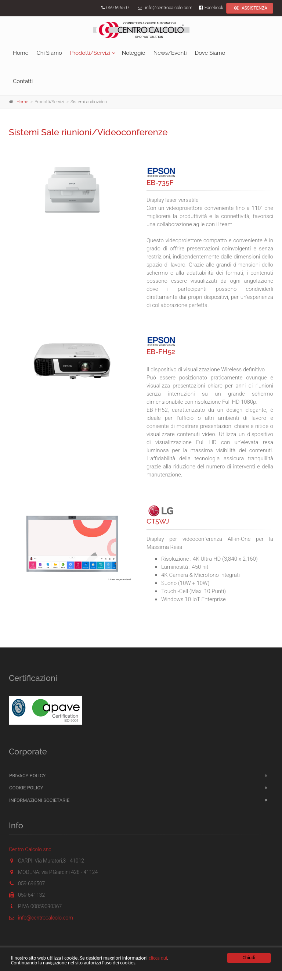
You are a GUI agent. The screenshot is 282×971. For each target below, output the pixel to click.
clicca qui (158, 958)
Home (20, 53)
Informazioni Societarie (39, 800)
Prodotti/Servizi (90, 53)
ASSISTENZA (249, 8)
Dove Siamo (210, 53)
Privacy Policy (27, 775)
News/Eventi (170, 53)
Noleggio (133, 53)
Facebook (210, 7)
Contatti (23, 81)
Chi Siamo (49, 53)
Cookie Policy (26, 787)
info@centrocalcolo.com (168, 7)
